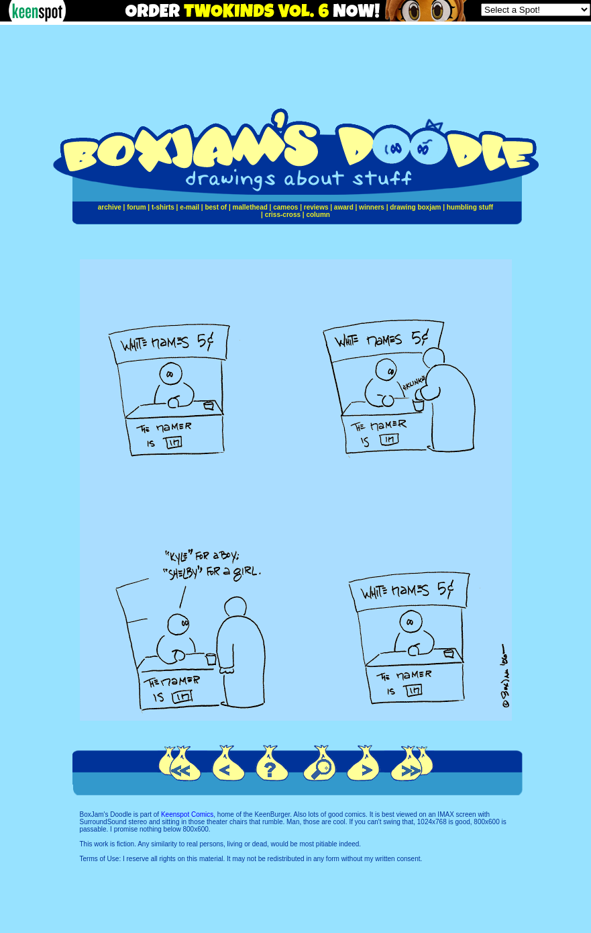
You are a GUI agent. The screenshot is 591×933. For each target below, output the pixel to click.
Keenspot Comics (187, 814)
